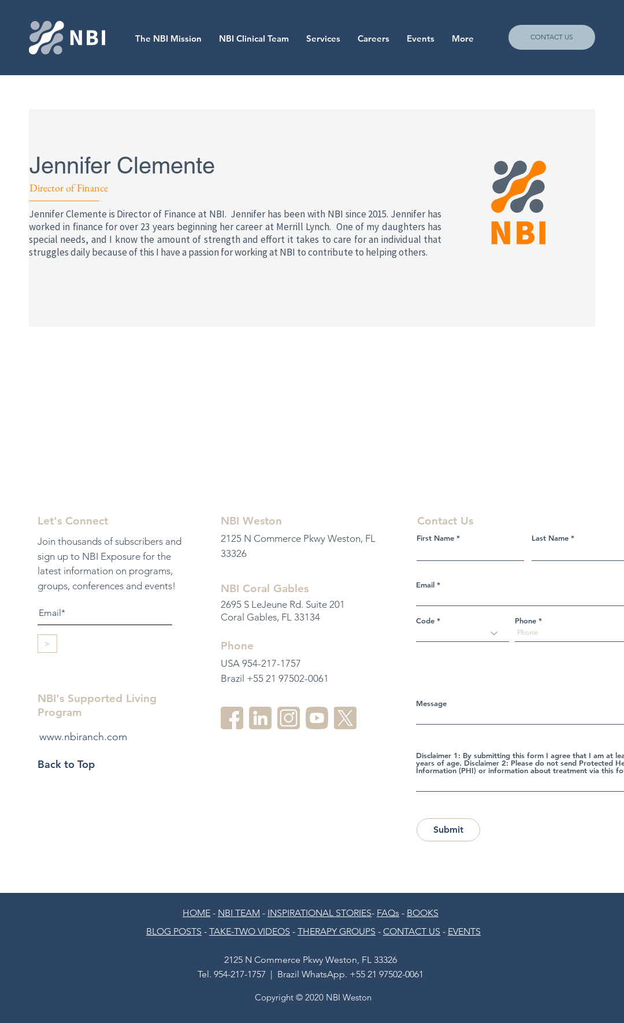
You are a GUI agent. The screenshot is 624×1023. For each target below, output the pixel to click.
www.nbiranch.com (83, 736)
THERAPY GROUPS (337, 931)
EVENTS (464, 931)
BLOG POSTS (174, 931)
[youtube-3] (317, 718)
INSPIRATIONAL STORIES (320, 912)
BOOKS (423, 912)
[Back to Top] (79, 764)
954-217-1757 (240, 974)
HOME (196, 912)
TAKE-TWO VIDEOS (249, 931)
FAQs (388, 912)
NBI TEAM (239, 912)
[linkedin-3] (260, 718)
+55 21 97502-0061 (387, 974)
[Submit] (448, 829)
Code (425, 621)
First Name (435, 538)
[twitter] (345, 718)
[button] (373, 39)
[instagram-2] (288, 718)
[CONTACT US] (551, 37)
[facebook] (232, 718)
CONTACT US (411, 931)
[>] (47, 643)
